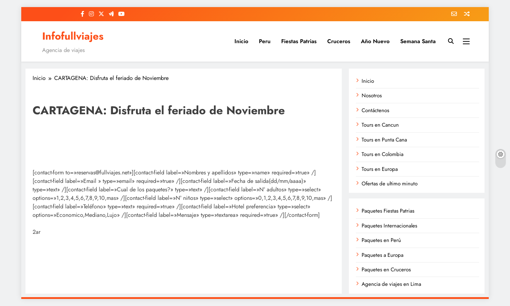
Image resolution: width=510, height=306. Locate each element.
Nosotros (372, 95)
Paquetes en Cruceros (386, 269)
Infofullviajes (72, 36)
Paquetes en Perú (381, 240)
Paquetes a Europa (382, 255)
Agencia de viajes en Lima (391, 284)
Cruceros (338, 41)
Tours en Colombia (382, 154)
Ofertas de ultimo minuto (390, 183)
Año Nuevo (375, 41)
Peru (265, 41)
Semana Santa (418, 41)
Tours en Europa (380, 169)
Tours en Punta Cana (384, 140)
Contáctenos (375, 110)
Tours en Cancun (380, 125)
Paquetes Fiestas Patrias (388, 211)
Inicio (241, 41)
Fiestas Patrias (299, 41)
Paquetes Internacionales (389, 226)
